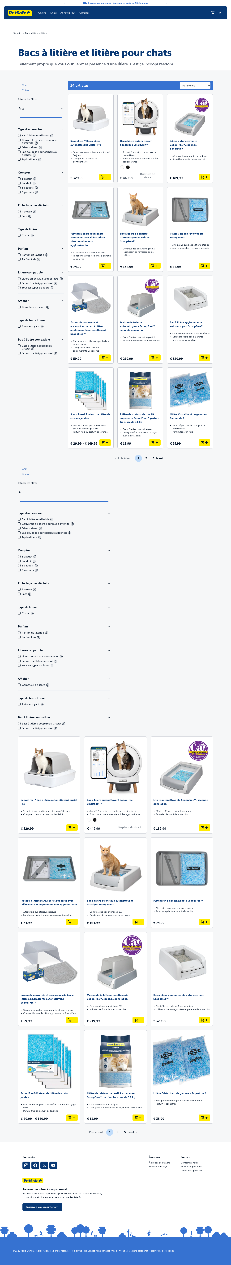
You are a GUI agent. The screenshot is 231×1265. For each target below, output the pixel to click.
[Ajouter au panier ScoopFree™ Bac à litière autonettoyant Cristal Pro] (105, 177)
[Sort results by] (195, 85)
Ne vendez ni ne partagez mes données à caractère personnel (116, 1250)
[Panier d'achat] (213, 13)
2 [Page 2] (146, 458)
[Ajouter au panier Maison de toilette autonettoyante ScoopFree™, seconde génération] (155, 357)
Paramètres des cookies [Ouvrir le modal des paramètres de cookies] (162, 1250)
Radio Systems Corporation (35, 1250)
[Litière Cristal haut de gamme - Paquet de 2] (190, 407)
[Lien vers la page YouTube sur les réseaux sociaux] (53, 1165)
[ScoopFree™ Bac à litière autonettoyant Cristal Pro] (91, 138)
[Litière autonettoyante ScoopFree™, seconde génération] (190, 138)
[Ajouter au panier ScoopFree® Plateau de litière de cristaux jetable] (105, 442)
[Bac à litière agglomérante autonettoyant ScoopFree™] (190, 320)
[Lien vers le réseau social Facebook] (35, 1165)
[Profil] (220, 13)
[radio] (122, 167)
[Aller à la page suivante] (159, 458)
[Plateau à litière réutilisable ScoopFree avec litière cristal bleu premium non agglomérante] (91, 229)
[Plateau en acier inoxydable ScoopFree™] (190, 229)
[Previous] (65, 3)
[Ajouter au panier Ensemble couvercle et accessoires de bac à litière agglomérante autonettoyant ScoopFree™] (105, 357)
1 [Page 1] (138, 458)
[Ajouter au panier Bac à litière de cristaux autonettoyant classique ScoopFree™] (155, 266)
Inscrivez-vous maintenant (42, 1206)
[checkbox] (19, 135)
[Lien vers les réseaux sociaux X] (44, 1165)
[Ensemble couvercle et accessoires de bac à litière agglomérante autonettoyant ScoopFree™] (91, 320)
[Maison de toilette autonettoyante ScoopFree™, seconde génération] (140, 320)
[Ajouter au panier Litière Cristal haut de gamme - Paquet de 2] (204, 442)
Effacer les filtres (27, 99)
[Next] (166, 3)
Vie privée (77, 1250)
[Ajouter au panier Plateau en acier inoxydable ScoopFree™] (204, 266)
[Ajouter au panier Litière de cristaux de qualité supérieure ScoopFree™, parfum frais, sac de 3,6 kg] (155, 442)
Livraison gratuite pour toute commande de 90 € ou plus (118, 3)
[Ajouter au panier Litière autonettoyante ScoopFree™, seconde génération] (204, 177)
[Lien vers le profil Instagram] (26, 1165)
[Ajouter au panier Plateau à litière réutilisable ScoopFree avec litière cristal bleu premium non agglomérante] (105, 266)
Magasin (17, 33)
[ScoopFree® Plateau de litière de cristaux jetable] (91, 407)
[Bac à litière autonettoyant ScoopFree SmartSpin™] (140, 138)
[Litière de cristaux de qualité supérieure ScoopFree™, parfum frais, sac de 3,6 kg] (140, 407)
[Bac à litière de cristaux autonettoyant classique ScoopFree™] (140, 229)
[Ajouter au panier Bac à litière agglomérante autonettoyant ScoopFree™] (204, 357)
